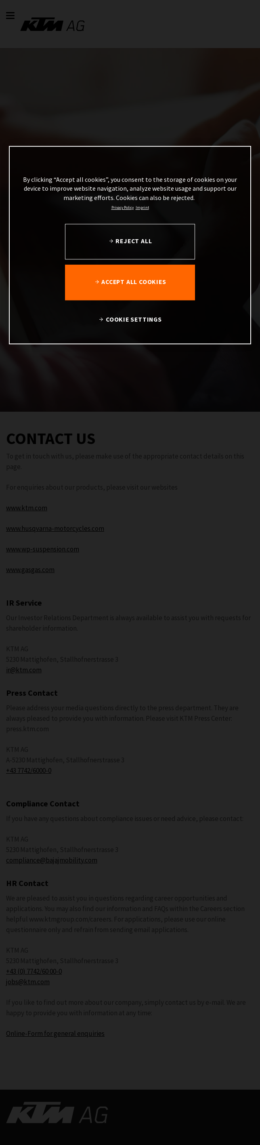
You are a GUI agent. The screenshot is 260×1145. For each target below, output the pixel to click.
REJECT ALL (133, 241)
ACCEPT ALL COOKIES (133, 282)
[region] (130, 245)
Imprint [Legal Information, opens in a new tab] (142, 207)
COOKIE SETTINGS (134, 319)
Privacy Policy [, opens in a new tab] (122, 207)
